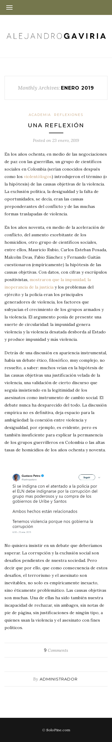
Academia (40, 115)
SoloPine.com (58, 730)
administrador (59, 679)
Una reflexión (56, 125)
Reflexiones (68, 115)
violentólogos (38, 176)
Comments (56, 650)
